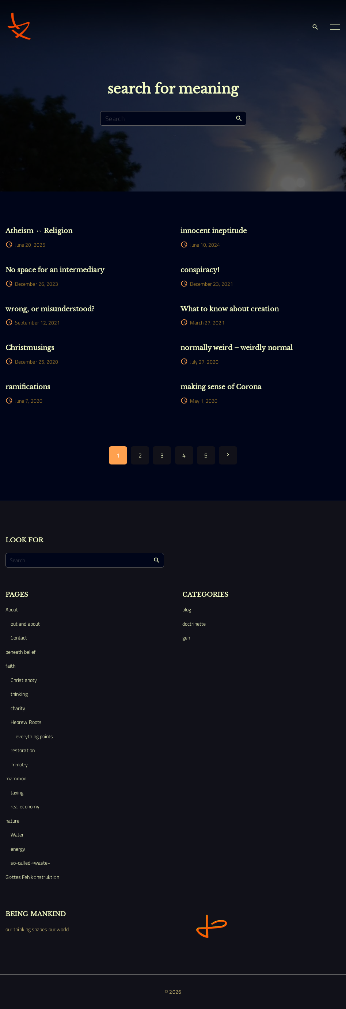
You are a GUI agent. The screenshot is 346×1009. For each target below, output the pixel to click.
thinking (19, 694)
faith (10, 665)
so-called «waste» (30, 862)
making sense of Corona (221, 387)
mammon (15, 778)
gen (186, 637)
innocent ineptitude (213, 231)
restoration (23, 750)
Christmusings (29, 348)
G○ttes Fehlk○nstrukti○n (32, 877)
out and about (25, 623)
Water (17, 834)
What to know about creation (229, 309)
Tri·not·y (19, 764)
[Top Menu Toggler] (335, 27)
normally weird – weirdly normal (236, 348)
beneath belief (20, 652)
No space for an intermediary (54, 270)
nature (12, 820)
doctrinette (194, 623)
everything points (34, 736)
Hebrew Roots (26, 722)
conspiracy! (200, 270)
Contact (19, 637)
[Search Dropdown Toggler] (315, 27)
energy (18, 849)
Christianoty (24, 680)
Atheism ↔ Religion (38, 231)
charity (18, 708)
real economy (25, 806)
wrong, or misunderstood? (49, 309)
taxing (17, 792)
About (11, 609)
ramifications (27, 387)
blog (186, 609)
